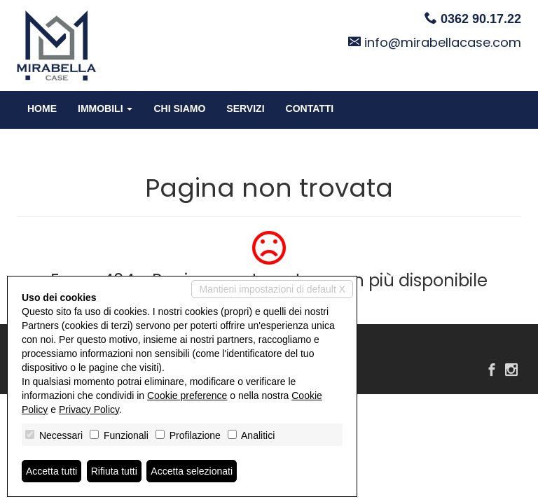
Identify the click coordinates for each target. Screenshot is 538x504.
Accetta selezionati (192, 471)
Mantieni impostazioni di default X (272, 289)
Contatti (310, 108)
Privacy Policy (89, 409)
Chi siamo (179, 108)
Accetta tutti (51, 471)
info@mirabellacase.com (442, 42)
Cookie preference (187, 395)
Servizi (245, 108)
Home (42, 108)
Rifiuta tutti (114, 471)
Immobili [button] (105, 108)
